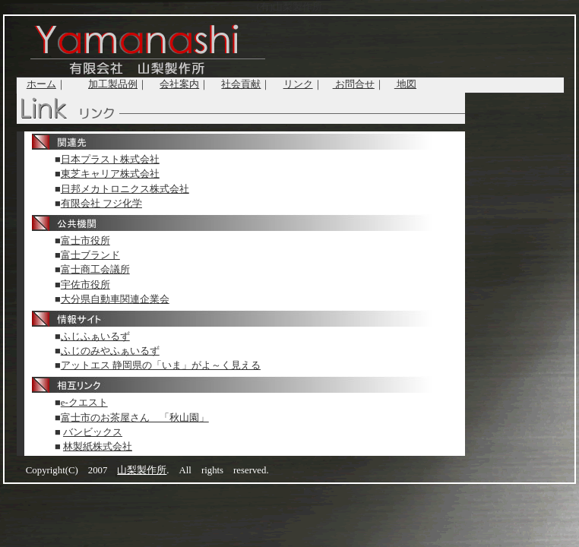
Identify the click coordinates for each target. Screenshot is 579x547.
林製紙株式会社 (97, 446)
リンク (298, 84)
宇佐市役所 (85, 285)
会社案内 (179, 84)
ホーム (41, 84)
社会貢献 (241, 84)
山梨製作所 (141, 470)
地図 (405, 84)
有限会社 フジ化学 (101, 203)
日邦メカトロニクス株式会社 (125, 189)
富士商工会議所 (95, 269)
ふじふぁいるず (95, 336)
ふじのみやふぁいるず (110, 351)
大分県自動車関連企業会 (115, 299)
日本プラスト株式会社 (110, 159)
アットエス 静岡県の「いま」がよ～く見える (161, 365)
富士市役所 (85, 241)
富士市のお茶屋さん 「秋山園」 (135, 418)
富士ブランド (90, 255)
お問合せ (354, 84)
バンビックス (92, 432)
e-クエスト (84, 402)
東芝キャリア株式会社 (110, 174)
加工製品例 (113, 84)
